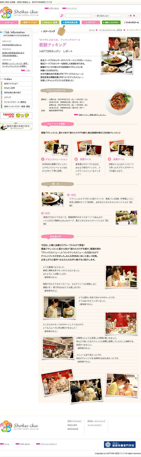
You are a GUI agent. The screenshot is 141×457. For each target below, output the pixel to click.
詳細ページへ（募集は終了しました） (92, 115)
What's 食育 (50, 22)
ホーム (9, 22)
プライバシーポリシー (49, 444)
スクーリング (131, 22)
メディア (91, 22)
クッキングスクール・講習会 (110, 30)
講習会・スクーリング (96, 421)
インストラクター (111, 22)
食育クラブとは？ (29, 22)
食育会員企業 (70, 22)
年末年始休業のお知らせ (12, 45)
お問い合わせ (54, 8)
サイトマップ (72, 8)
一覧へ (28, 70)
